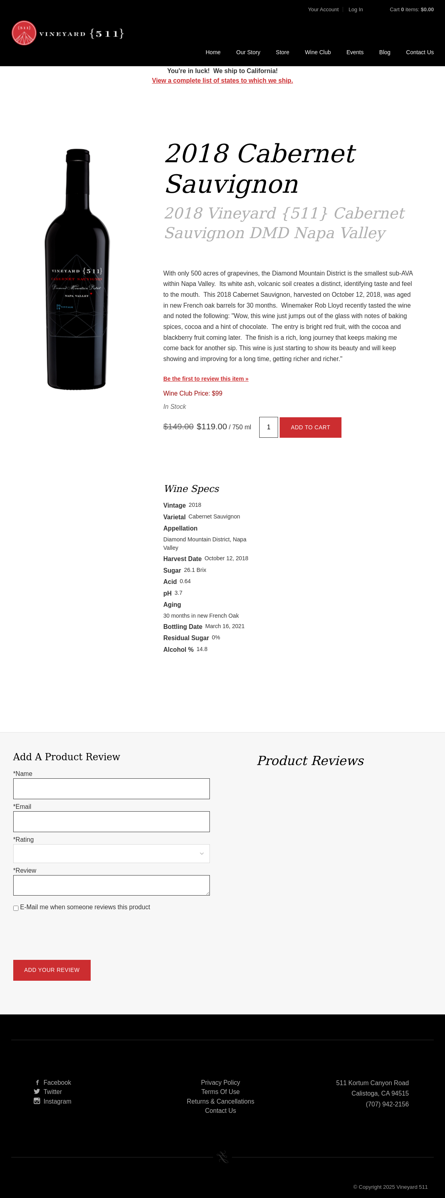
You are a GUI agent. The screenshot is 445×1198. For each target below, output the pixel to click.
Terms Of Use (220, 1091)
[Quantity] (268, 427)
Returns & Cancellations (220, 1101)
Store (282, 52)
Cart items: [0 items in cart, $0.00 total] (412, 9)
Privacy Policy (220, 1082)
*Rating (23, 839)
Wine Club (318, 52)
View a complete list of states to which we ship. (222, 80)
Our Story (248, 52)
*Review (24, 870)
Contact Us (420, 52)
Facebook (52, 1082)
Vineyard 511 (67, 33)
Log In (356, 9)
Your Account (323, 9)
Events (355, 52)
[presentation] (74, 930)
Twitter (48, 1091)
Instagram (52, 1101)
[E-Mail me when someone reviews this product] (15, 908)
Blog (384, 52)
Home (213, 52)
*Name (23, 773)
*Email (22, 806)
